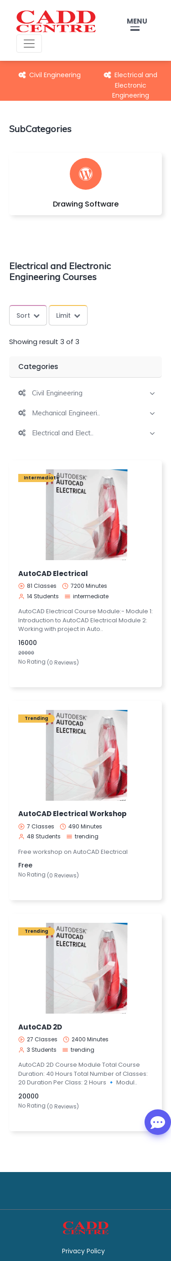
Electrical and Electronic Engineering (130, 85)
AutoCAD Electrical (53, 573)
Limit (68, 315)
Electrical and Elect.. (62, 433)
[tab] (85, 392)
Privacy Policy (83, 1251)
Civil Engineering (50, 74)
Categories (38, 366)
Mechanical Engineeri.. (66, 413)
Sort (28, 315)
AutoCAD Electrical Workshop (72, 813)
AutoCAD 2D (40, 1027)
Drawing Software (86, 204)
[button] (50, 393)
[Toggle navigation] (29, 43)
